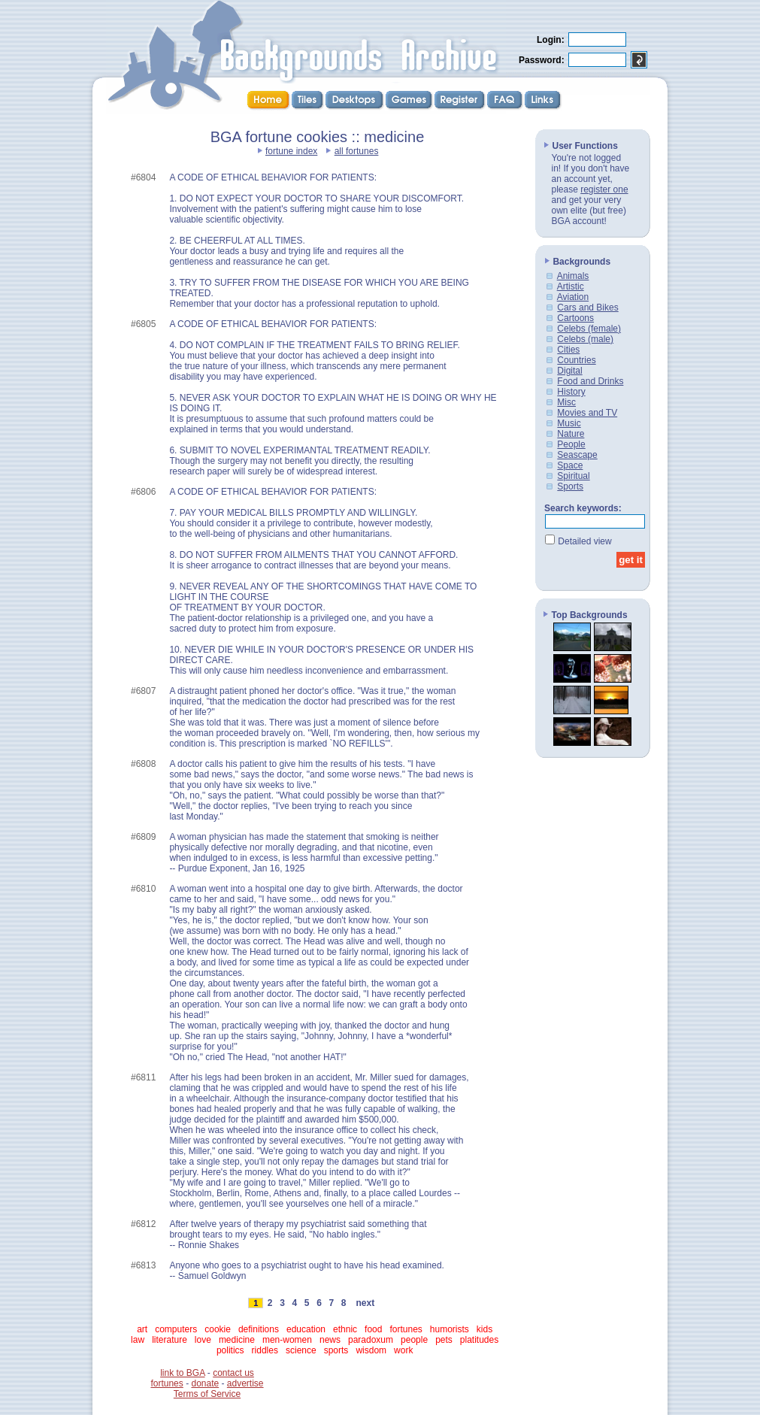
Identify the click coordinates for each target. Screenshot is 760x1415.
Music (568, 423)
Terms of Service (207, 1394)
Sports (570, 486)
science (301, 1350)
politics (230, 1350)
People (571, 444)
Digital (569, 370)
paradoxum (370, 1340)
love (203, 1340)
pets (444, 1340)
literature (169, 1340)
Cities (568, 349)
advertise (245, 1383)
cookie (217, 1329)
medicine (237, 1340)
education (305, 1329)
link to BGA (182, 1373)
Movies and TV (587, 413)
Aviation (573, 297)
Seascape (577, 455)
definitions (258, 1329)
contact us (233, 1373)
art (142, 1329)
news (330, 1340)
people (414, 1340)
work (403, 1350)
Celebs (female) (589, 328)
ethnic (345, 1329)
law (137, 1340)
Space (570, 465)
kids (484, 1329)
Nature (570, 434)
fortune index (291, 151)
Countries (576, 360)
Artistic (570, 286)
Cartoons (575, 318)
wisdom (371, 1350)
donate (205, 1383)
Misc (566, 402)
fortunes (405, 1329)
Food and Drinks (590, 381)
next (365, 1303)
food (373, 1329)
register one (604, 189)
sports (336, 1350)
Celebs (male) (585, 339)
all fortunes (357, 151)
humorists (449, 1329)
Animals (573, 276)
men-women (287, 1340)
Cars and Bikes (587, 307)
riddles (265, 1350)
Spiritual (573, 476)
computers (176, 1329)
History (571, 391)
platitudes (479, 1340)
